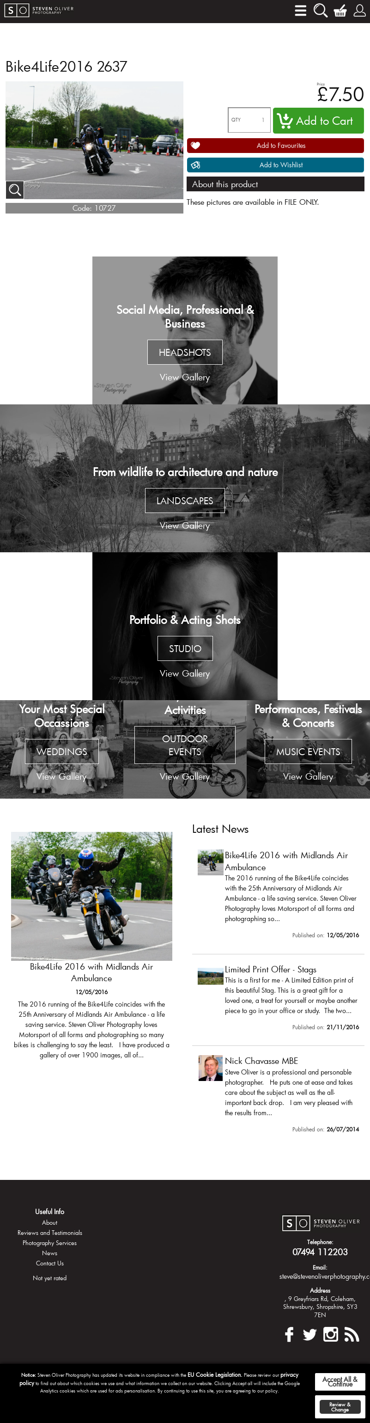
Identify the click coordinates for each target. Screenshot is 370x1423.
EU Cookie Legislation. (215, 1374)
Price (321, 83)
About (49, 1222)
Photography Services (50, 1242)
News (49, 1253)
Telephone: (320, 1242)
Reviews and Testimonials (50, 1232)
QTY (236, 120)
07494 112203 (320, 1252)
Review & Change (340, 1407)
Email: (320, 1267)
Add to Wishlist (281, 164)
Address (320, 1290)
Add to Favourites (281, 145)
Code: (82, 208)
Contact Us (50, 1263)
